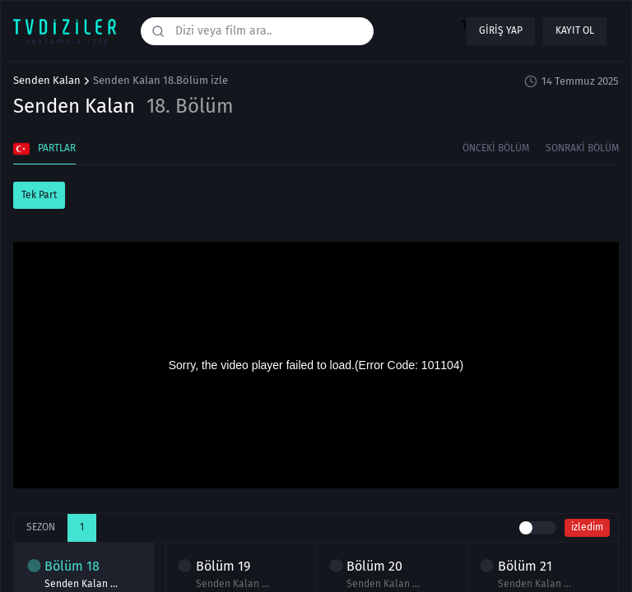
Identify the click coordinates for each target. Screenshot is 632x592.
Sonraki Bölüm (582, 148)
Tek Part (39, 195)
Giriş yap (501, 30)
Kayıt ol (574, 30)
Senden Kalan (47, 80)
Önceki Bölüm (495, 148)
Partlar (44, 149)
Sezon (40, 527)
